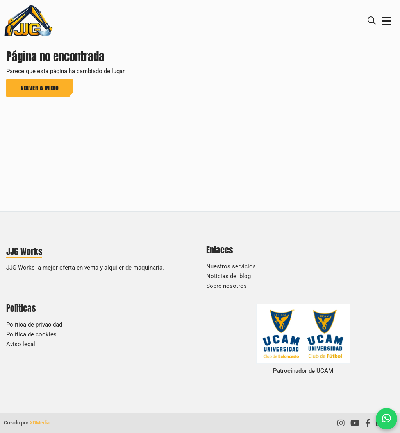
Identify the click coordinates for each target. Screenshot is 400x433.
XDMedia (40, 423)
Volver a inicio (40, 87)
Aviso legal (20, 344)
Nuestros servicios (231, 266)
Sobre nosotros (226, 285)
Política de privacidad (34, 324)
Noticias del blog (228, 276)
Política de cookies (31, 334)
